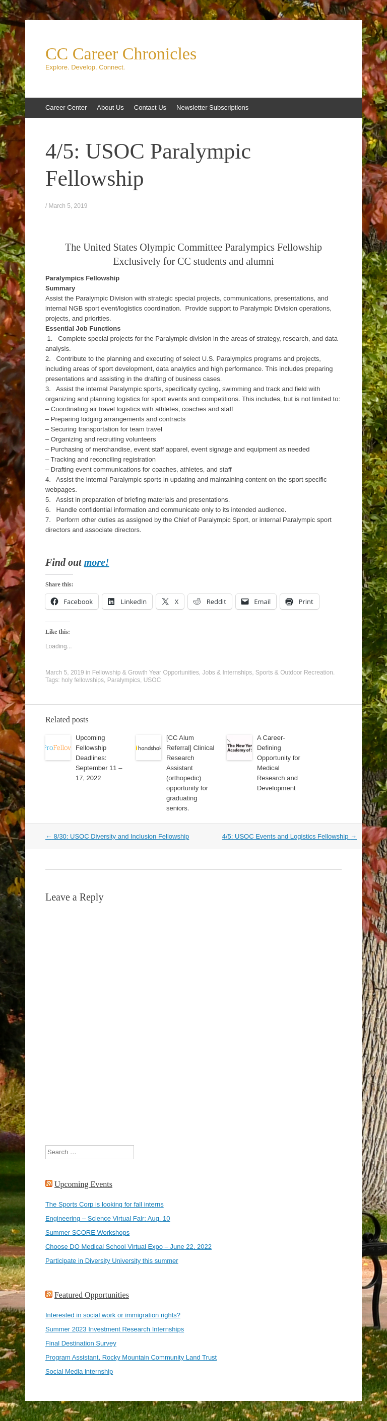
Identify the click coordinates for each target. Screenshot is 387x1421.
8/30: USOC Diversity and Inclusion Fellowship (117, 836)
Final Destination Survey (80, 1343)
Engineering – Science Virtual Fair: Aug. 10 (107, 1218)
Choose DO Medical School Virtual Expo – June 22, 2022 (128, 1246)
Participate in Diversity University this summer (111, 1260)
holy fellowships (82, 680)
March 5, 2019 (68, 205)
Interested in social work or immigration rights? (112, 1315)
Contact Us (150, 107)
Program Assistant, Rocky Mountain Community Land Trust (131, 1357)
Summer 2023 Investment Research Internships (114, 1329)
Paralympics (123, 680)
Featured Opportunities (91, 1295)
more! (96, 562)
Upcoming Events (83, 1184)
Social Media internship (79, 1371)
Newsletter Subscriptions (212, 107)
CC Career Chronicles (121, 53)
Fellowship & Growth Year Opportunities (145, 672)
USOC (152, 680)
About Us (110, 107)
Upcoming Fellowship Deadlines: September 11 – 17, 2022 (99, 758)
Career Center (66, 107)
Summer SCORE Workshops (87, 1232)
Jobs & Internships (227, 672)
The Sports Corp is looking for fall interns (104, 1204)
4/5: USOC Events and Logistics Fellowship (289, 836)
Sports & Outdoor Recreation (294, 672)
